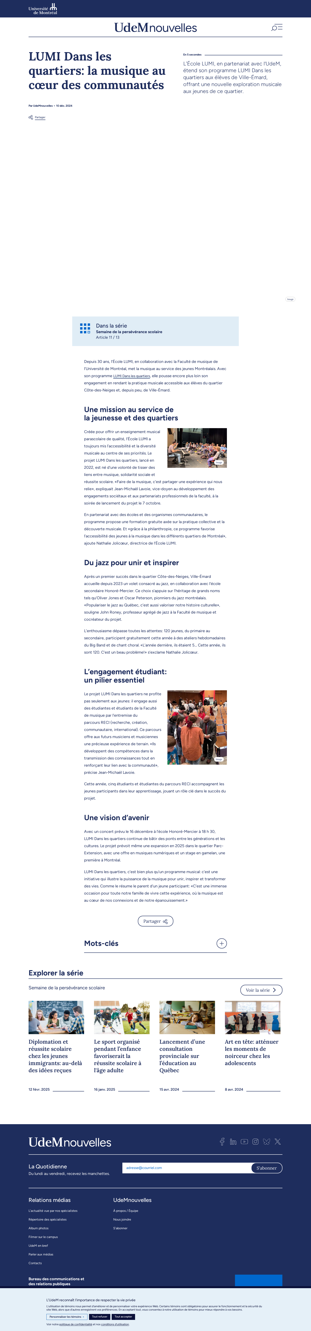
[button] (276, 31)
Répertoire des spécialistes (47, 1228)
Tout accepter (123, 1316)
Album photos (38, 1237)
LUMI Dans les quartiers (134, 384)
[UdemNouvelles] (155, 31)
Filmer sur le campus (43, 1246)
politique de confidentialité (75, 1324)
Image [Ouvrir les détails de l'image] (290, 308)
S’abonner (120, 1237)
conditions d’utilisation (115, 1324)
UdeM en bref (38, 1254)
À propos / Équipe (125, 1220)
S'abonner (267, 1177)
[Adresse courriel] (186, 1177)
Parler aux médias (41, 1263)
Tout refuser (99, 1316)
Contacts (35, 1272)
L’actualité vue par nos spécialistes (53, 1220)
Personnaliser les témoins (67, 1317)
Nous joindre (122, 1228)
